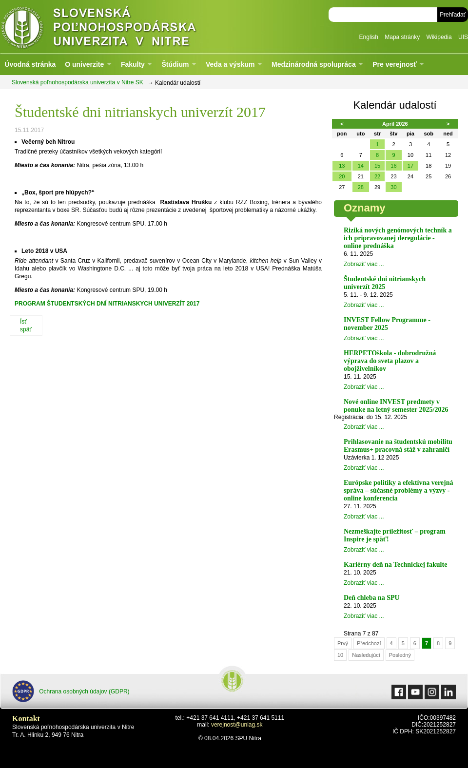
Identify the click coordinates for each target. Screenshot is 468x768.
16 (393, 166)
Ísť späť (26, 325)
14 (361, 166)
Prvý (342, 643)
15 (377, 166)
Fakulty (133, 64)
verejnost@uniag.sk (237, 724)
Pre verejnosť (394, 64)
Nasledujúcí (366, 655)
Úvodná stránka (30, 64)
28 (361, 187)
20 (342, 176)
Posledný (400, 655)
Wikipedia (439, 37)
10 (340, 655)
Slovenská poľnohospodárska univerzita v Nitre (119, 26)
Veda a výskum (230, 64)
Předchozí (369, 643)
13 (342, 166)
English (368, 37)
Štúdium (175, 64)
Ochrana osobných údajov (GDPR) (71, 691)
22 (377, 176)
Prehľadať (453, 14)
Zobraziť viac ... (364, 264)
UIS (463, 37)
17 (410, 166)
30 (393, 187)
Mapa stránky (402, 37)
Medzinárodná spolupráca (314, 64)
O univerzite (84, 64)
